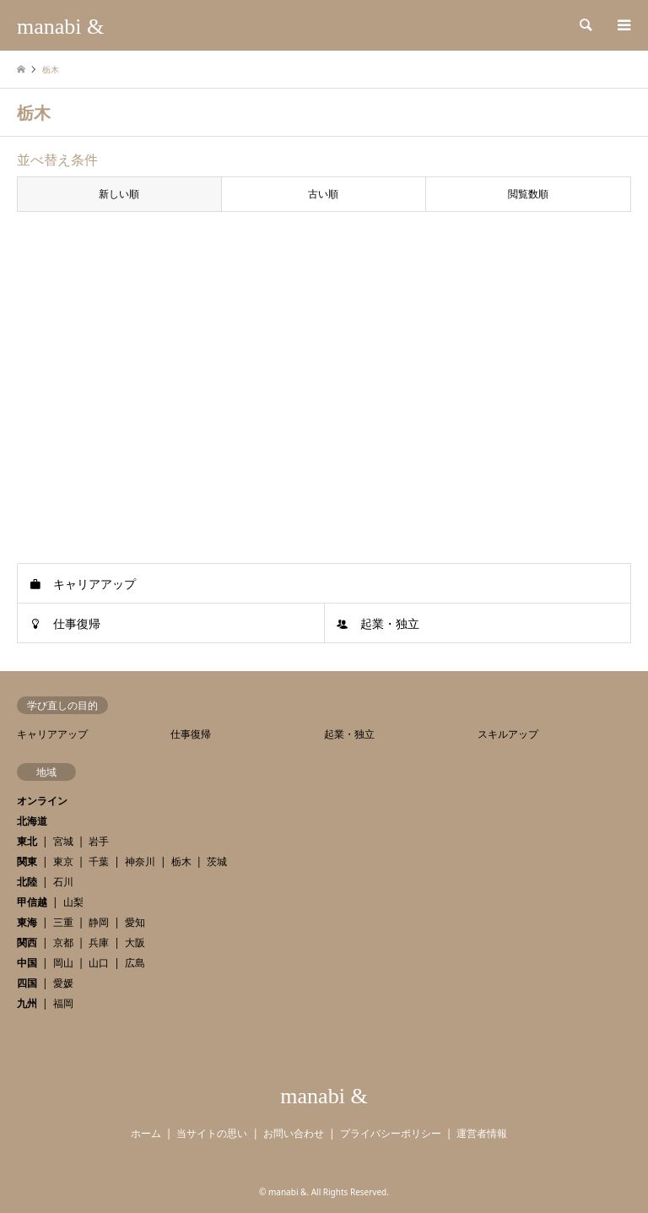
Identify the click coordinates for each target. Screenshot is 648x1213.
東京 (63, 861)
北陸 (27, 882)
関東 (27, 861)
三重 (63, 922)
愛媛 (63, 983)
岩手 (99, 841)
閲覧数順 (528, 194)
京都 (63, 942)
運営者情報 (481, 1133)
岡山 (63, 963)
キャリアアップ (94, 584)
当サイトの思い (211, 1133)
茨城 (217, 861)
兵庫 (99, 942)
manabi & (323, 1096)
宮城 (63, 841)
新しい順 (119, 194)
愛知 (135, 922)
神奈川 (140, 861)
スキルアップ (508, 734)
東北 (27, 841)
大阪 (135, 942)
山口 (99, 963)
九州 (27, 1003)
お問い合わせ (293, 1133)
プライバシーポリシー (390, 1133)
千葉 (99, 861)
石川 (63, 882)
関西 (27, 942)
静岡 (99, 922)
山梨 (73, 902)
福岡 (63, 1003)
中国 (27, 963)
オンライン (42, 800)
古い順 (323, 194)
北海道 (32, 821)
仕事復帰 (76, 623)
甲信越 (32, 902)
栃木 (181, 861)
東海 (27, 922)
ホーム (146, 1133)
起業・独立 (389, 623)
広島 (135, 963)
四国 (27, 983)
